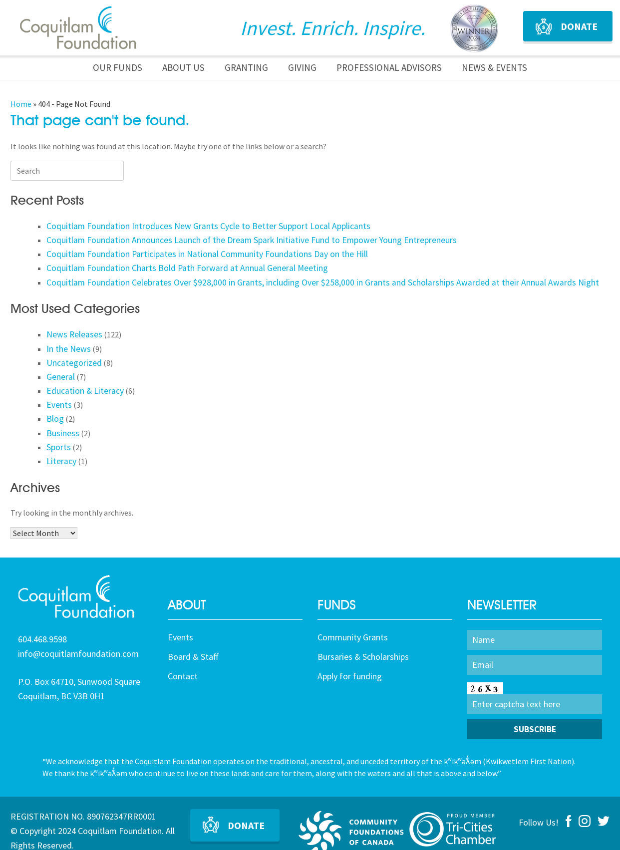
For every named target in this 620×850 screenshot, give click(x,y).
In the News (66, 340)
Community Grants (352, 618)
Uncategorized (71, 353)
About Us (183, 67)
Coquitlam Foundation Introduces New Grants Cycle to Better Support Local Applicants (195, 225)
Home (20, 104)
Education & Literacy (81, 378)
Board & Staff (193, 637)
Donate (579, 26)
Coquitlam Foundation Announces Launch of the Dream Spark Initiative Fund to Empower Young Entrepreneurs (235, 238)
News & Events (494, 67)
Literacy (60, 442)
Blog (54, 404)
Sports (57, 429)
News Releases (71, 327)
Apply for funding (349, 657)
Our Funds (117, 67)
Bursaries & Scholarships (363, 637)
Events (58, 391)
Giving (302, 67)
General (59, 365)
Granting (246, 67)
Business (61, 417)
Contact (183, 657)
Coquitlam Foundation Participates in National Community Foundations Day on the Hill (195, 251)
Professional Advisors (389, 67)
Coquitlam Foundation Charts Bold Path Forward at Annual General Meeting (176, 264)
